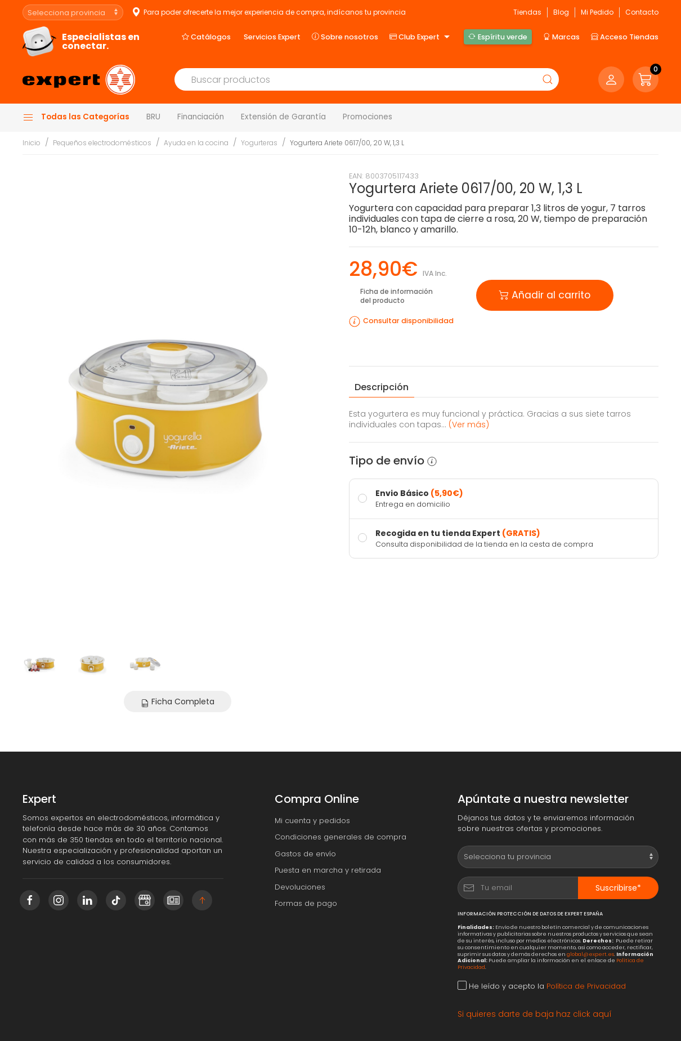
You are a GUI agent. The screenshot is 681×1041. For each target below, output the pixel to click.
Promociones (367, 116)
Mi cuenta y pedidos (312, 820)
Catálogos (206, 37)
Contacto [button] (641, 12)
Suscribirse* (618, 887)
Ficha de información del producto (396, 296)
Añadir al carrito (544, 294)
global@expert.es (590, 954)
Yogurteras (259, 143)
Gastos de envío (305, 853)
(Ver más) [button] (469, 424)
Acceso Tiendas (624, 37)
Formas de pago (306, 903)
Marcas (561, 37)
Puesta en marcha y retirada (328, 870)
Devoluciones (300, 887)
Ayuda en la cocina (196, 143)
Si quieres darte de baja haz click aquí (535, 1014)
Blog (561, 12)
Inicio (32, 143)
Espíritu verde (497, 37)
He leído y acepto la (542, 986)
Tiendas (527, 12)
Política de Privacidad (586, 986)
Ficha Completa (177, 701)
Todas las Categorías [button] (76, 117)
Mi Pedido (597, 12)
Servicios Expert (272, 37)
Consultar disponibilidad (408, 320)
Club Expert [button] (420, 37)
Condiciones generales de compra (340, 837)
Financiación (200, 116)
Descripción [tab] (382, 387)
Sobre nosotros (345, 37)
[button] (645, 79)
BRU (153, 116)
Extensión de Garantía (283, 116)
